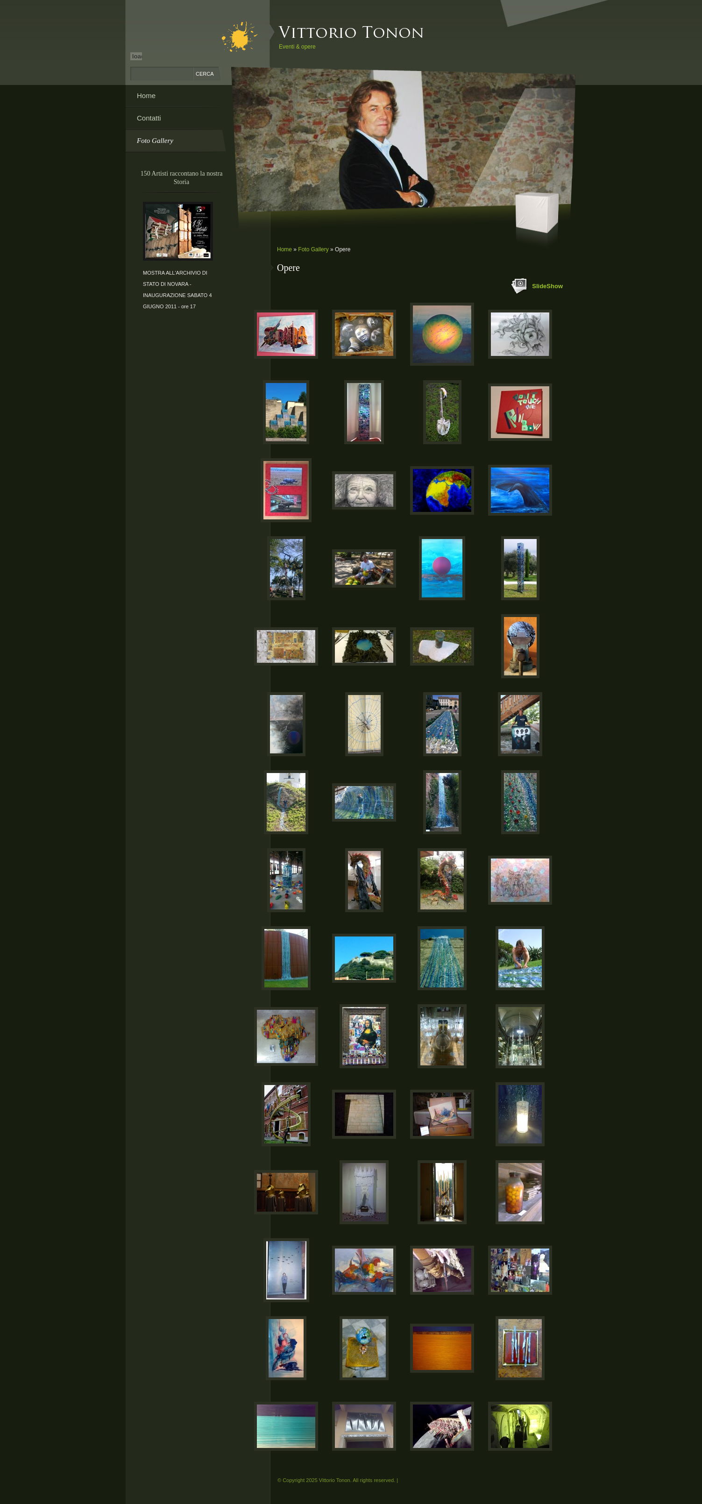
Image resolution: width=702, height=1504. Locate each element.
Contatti (149, 118)
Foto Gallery (313, 249)
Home (284, 249)
